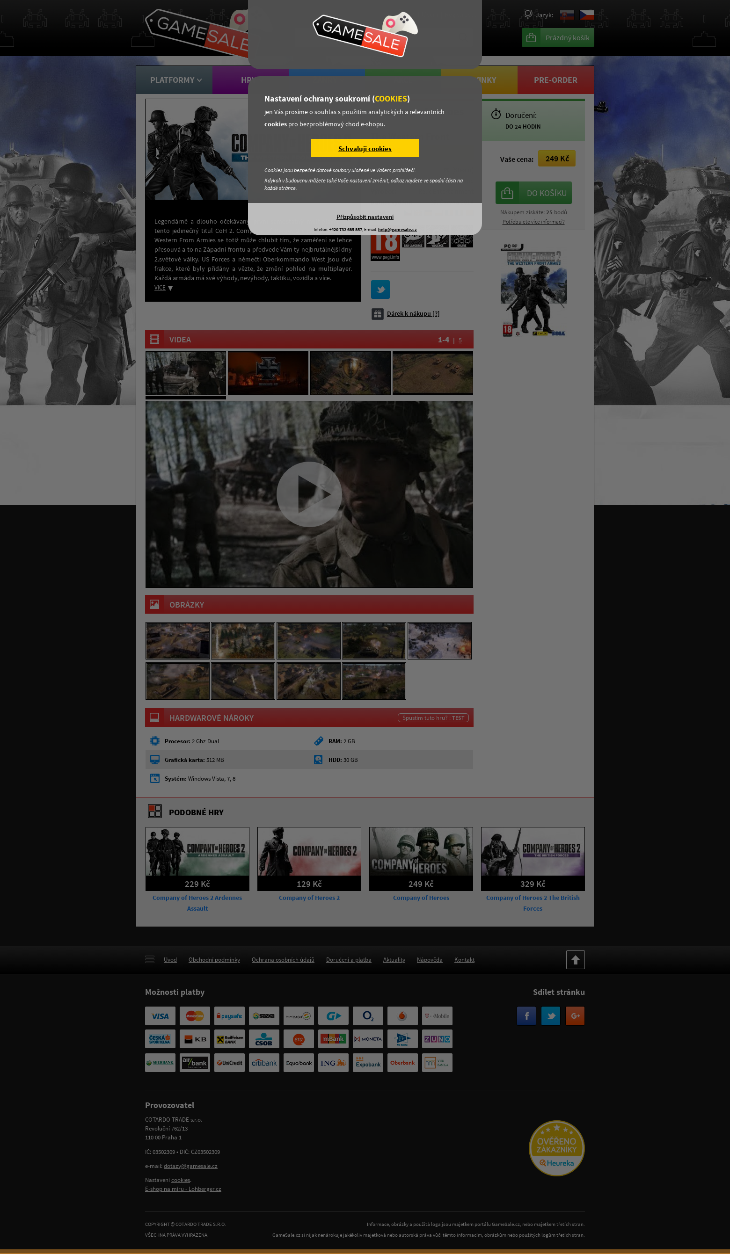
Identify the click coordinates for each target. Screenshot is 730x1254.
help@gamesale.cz (397, 229)
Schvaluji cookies (365, 148)
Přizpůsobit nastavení (365, 216)
